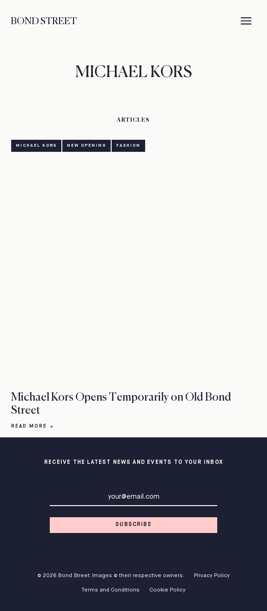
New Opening (86, 145)
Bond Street (44, 21)
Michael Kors (36, 145)
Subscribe (133, 524)
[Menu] (246, 22)
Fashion (128, 145)
